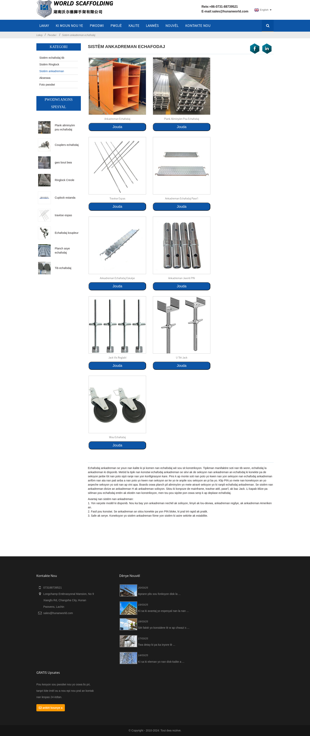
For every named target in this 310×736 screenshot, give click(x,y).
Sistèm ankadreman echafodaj (78, 35)
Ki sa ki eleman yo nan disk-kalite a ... (161, 661)
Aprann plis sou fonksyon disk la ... (159, 593)
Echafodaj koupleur (66, 232)
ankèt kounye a (52, 707)
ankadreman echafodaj (117, 119)
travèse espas (63, 215)
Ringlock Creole (64, 180)
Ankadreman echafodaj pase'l (181, 198)
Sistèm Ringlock (49, 64)
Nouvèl (172, 25)
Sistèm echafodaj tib (51, 57)
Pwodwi (97, 25)
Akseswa (44, 77)
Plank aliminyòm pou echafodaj (181, 119)
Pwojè (116, 25)
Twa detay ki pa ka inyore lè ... (156, 644)
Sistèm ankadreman (51, 71)
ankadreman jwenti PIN (181, 278)
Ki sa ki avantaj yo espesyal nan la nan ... (163, 610)
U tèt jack (181, 357)
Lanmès (152, 25)
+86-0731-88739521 (223, 6)
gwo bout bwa (63, 162)
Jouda (117, 127)
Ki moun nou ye (69, 25)
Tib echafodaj (63, 268)
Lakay (39, 35)
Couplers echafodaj (67, 144)
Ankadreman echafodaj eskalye (117, 278)
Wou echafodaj (117, 437)
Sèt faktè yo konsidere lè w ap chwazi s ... (163, 627)
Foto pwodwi (47, 84)
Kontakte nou (198, 25)
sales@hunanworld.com (230, 11)
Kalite (134, 25)
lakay (44, 25)
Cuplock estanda (65, 197)
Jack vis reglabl (117, 357)
